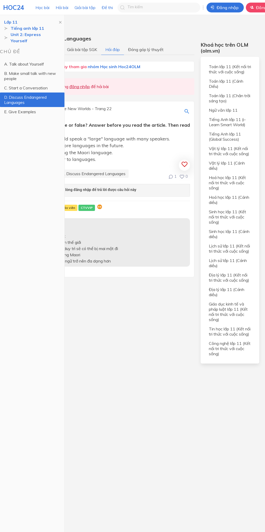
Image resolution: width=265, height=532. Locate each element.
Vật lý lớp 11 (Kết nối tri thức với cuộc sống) (229, 151)
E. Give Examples (20, 111)
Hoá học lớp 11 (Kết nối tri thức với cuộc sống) (227, 182)
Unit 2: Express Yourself (26, 37)
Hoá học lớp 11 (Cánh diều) (229, 200)
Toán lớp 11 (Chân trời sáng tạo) (229, 98)
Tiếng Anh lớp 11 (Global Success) (225, 136)
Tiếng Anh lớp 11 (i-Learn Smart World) (227, 122)
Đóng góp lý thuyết (146, 49)
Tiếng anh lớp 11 (27, 28)
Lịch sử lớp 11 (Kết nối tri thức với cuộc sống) (229, 248)
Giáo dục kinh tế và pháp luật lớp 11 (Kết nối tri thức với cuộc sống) (228, 311)
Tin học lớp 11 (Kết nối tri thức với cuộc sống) (230, 331)
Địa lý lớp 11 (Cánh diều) (226, 292)
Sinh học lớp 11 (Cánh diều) (229, 234)
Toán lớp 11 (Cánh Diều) (226, 84)
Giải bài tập (85, 7)
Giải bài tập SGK (82, 49)
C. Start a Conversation (26, 87)
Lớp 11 (11, 22)
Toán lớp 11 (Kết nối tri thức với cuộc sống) (230, 69)
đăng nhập (79, 86)
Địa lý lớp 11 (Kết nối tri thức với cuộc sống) (229, 277)
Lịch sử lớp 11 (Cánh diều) (228, 263)
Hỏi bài (62, 7)
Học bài (42, 7)
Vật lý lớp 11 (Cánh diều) (227, 165)
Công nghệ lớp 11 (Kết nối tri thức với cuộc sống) (230, 348)
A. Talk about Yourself (24, 64)
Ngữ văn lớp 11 (223, 110)
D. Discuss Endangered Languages (25, 100)
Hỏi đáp (112, 49)
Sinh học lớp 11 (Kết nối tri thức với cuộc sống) (227, 217)
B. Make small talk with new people (30, 76)
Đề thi (107, 7)
